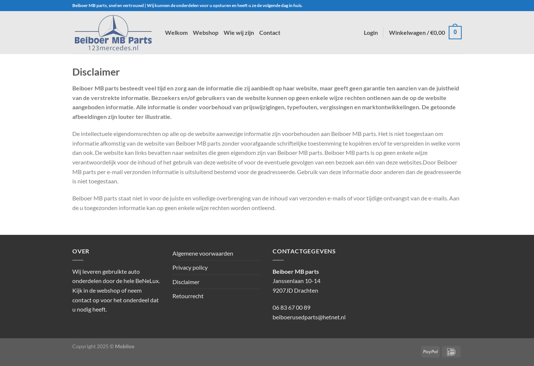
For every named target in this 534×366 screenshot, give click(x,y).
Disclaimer (186, 281)
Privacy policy (190, 267)
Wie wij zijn (239, 32)
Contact (269, 32)
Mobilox (125, 346)
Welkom (176, 32)
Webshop (205, 32)
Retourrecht (188, 295)
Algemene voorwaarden (202, 253)
